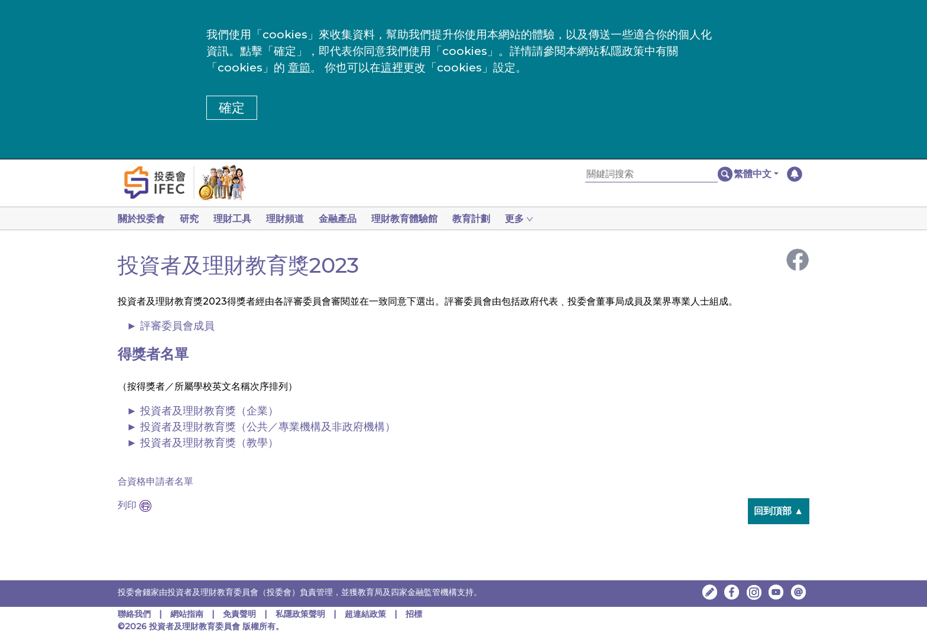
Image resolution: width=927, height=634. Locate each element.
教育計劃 (485, 218)
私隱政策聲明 (301, 614)
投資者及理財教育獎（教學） (209, 442)
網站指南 (186, 614)
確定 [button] (232, 108)
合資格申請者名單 (155, 481)
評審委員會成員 (177, 325)
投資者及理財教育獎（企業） (209, 410)
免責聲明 (240, 614)
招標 (414, 614)
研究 (191, 218)
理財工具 (237, 218)
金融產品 (347, 218)
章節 (299, 67)
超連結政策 (365, 614)
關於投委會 (141, 218)
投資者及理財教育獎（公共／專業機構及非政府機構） (268, 426)
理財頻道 (292, 218)
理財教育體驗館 (416, 218)
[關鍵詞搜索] (651, 174)
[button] (756, 174)
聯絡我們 (134, 614)
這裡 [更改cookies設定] (392, 67)
